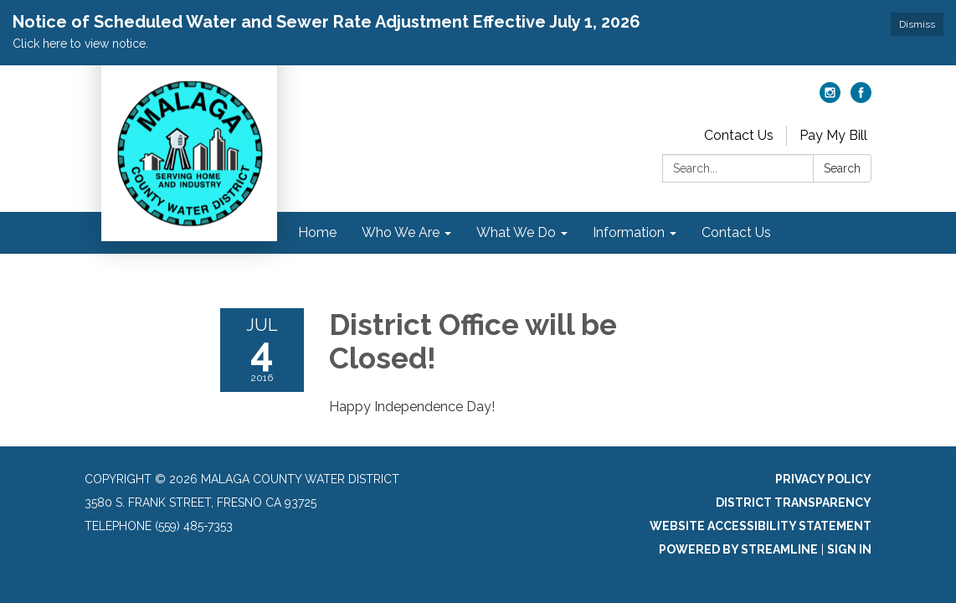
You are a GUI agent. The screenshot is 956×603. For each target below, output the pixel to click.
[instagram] (830, 98)
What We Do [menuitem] (516, 232)
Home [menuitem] (317, 232)
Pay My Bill (833, 135)
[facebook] (861, 98)
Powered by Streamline (738, 549)
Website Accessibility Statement (760, 526)
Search (842, 168)
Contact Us (739, 135)
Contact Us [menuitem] (736, 232)
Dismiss (917, 24)
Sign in (849, 549)
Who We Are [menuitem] (400, 232)
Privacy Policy (823, 479)
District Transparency (793, 502)
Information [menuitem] (629, 232)
